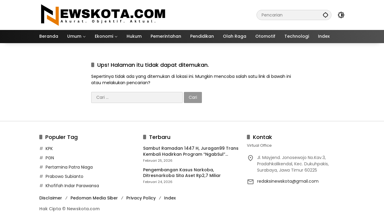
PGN (50, 158)
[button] (326, 15)
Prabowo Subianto (64, 176)
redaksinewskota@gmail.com (288, 181)
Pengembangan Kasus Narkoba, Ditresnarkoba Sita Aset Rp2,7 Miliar (182, 173)
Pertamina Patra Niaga (69, 167)
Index (170, 198)
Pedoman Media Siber (94, 198)
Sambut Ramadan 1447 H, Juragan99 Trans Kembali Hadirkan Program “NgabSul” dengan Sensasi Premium (190, 151)
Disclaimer (50, 198)
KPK (49, 149)
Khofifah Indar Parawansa (72, 186)
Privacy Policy (141, 198)
